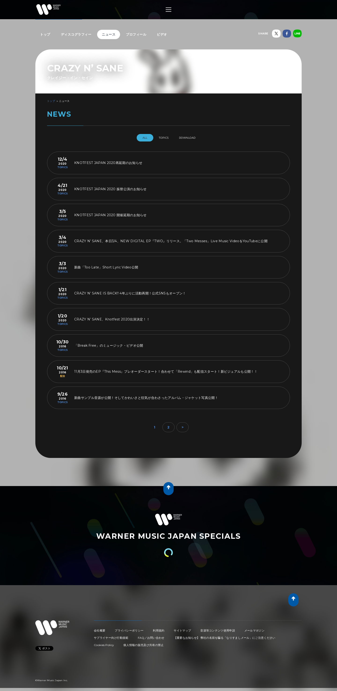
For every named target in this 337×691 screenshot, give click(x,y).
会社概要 (99, 628)
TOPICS (163, 137)
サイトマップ (182, 628)
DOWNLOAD (191, 137)
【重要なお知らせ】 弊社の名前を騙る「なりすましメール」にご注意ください (224, 636)
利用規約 (158, 628)
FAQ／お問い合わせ (151, 636)
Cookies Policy (104, 643)
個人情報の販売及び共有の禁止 (143, 643)
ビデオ (162, 34)
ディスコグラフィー (76, 34)
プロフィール (136, 34)
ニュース (108, 34)
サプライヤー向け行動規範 (111, 636)
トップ (45, 34)
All (140, 137)
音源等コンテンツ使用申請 (217, 628)
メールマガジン (254, 628)
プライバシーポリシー (129, 628)
